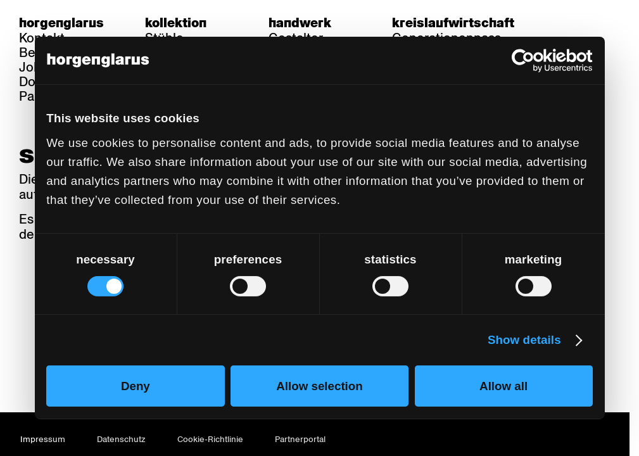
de (563, 22)
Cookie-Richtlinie (210, 439)
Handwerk (300, 22)
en (612, 23)
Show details (524, 339)
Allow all (503, 386)
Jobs (33, 67)
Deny (135, 386)
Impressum (42, 439)
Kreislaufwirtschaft (453, 22)
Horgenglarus (61, 22)
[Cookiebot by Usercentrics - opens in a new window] (537, 61)
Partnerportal (300, 439)
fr (588, 23)
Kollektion (175, 22)
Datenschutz (121, 439)
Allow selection (319, 386)
